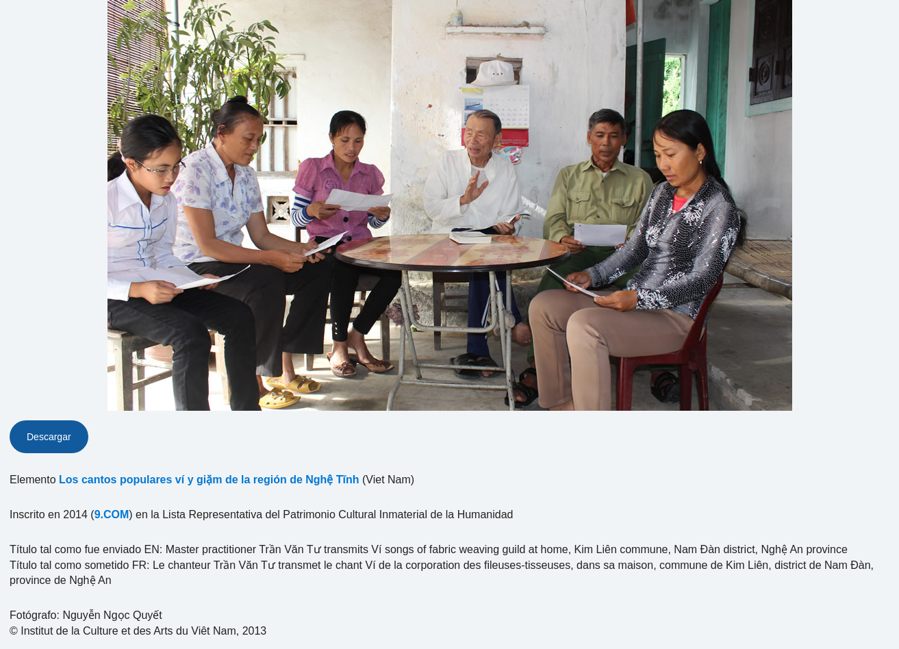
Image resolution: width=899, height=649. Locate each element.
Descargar (49, 436)
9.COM (111, 514)
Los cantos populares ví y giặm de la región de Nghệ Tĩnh (209, 479)
